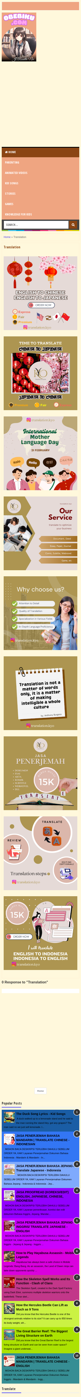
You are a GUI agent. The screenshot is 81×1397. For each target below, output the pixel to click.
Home (10, 152)
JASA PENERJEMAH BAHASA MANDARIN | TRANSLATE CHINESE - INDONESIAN (42, 1140)
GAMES (9, 204)
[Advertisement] (40, 104)
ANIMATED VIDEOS (16, 173)
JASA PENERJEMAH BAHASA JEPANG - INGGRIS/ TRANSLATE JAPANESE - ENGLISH (45, 1227)
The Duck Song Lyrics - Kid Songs (40, 1114)
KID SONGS (11, 183)
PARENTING (12, 162)
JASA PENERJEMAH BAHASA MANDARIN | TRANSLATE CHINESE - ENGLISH (42, 1362)
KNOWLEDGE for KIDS (18, 214)
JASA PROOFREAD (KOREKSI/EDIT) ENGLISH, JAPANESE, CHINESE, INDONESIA (42, 1196)
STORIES (10, 193)
